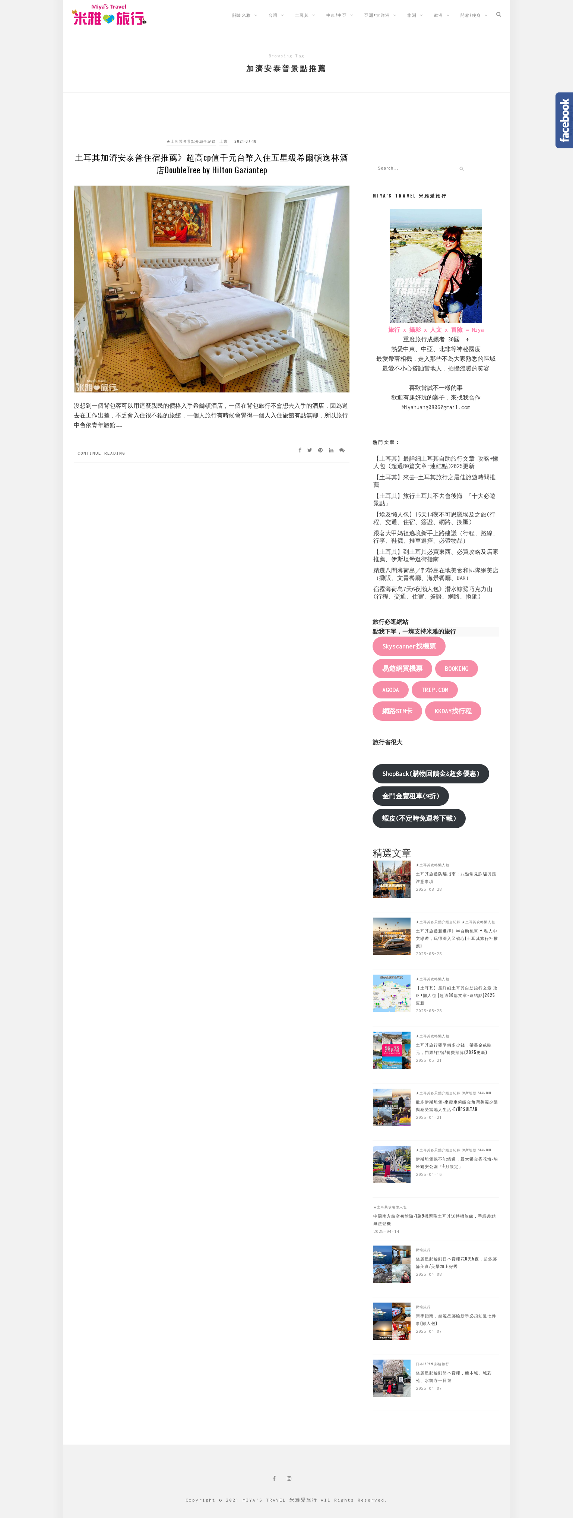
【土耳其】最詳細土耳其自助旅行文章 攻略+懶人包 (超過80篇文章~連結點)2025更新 (457, 995)
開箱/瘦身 (470, 15)
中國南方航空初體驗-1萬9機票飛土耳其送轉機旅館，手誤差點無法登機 (434, 1219)
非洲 (412, 15)
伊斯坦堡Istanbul (477, 1092)
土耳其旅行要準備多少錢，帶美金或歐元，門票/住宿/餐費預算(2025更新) (454, 1048)
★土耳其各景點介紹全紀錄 (191, 141)
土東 (223, 141)
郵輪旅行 (423, 1249)
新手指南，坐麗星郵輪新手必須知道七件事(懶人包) (456, 1319)
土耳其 (302, 15)
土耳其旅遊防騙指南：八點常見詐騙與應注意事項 (456, 877)
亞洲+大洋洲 (377, 15)
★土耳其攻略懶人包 (432, 864)
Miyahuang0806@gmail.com (436, 407)
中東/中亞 (336, 15)
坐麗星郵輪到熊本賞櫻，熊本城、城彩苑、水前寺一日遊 (454, 1376)
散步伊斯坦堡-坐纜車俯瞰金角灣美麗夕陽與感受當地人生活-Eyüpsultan (457, 1105)
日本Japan (424, 1363)
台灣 (273, 15)
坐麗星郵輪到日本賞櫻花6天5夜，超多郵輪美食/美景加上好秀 (456, 1262)
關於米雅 (241, 15)
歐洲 (438, 15)
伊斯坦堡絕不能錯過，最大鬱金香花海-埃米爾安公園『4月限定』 (457, 1162)
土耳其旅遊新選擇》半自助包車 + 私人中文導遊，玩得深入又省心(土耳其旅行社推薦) (457, 938)
